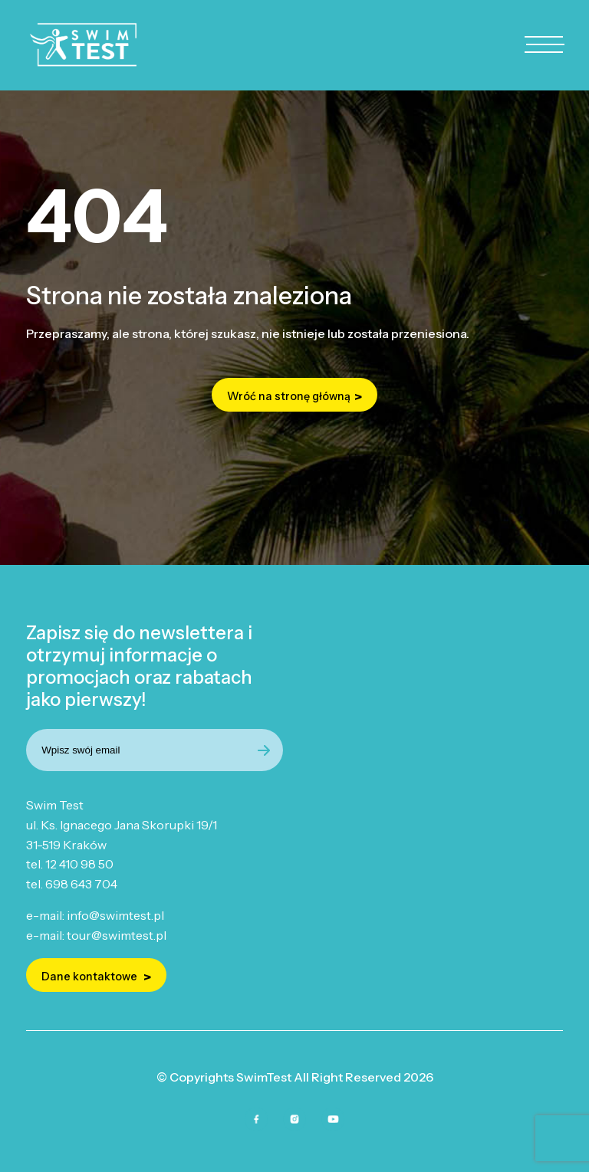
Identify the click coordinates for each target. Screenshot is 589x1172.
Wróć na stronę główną (288, 396)
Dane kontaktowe (90, 976)
